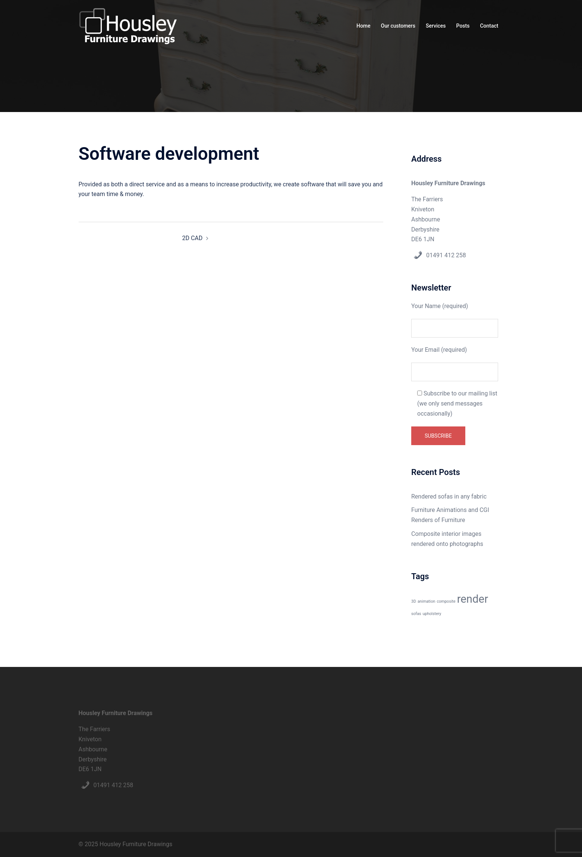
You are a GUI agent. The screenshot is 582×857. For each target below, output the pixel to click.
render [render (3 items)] (472, 599)
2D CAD (192, 238)
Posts (463, 26)
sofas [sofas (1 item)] (416, 613)
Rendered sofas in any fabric (449, 496)
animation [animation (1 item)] (426, 601)
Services (436, 26)
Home (363, 26)
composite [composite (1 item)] (446, 601)
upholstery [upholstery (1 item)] (432, 613)
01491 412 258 (446, 255)
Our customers (398, 26)
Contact (489, 26)
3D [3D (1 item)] (413, 601)
